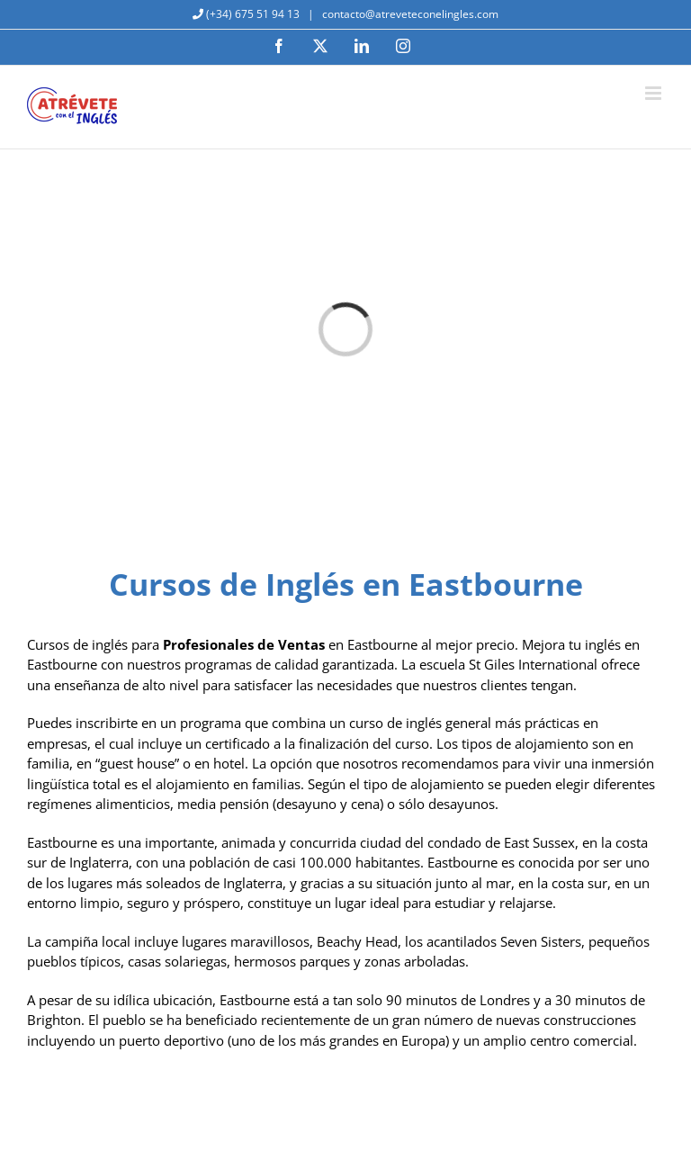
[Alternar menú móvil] (654, 93)
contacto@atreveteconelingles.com (408, 14)
